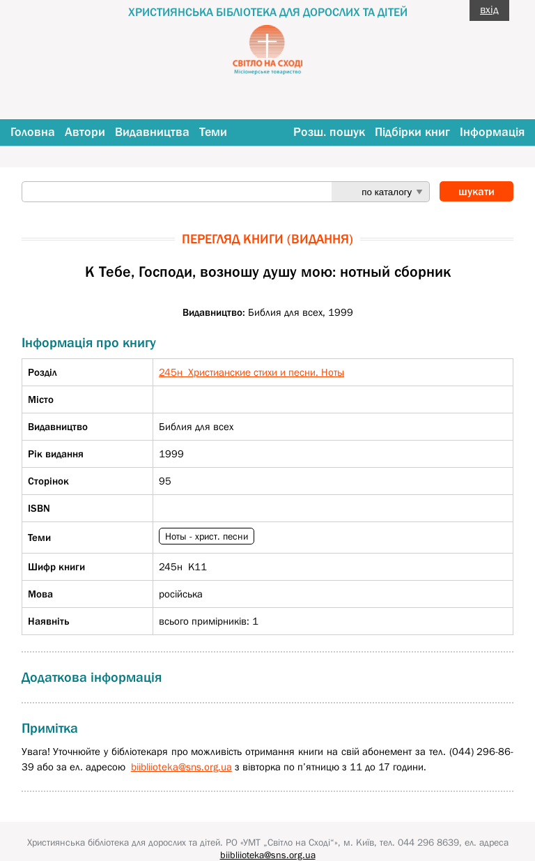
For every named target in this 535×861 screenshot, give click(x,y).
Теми (213, 132)
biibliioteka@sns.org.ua (181, 766)
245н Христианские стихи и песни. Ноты (251, 372)
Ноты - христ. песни (206, 536)
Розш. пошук (329, 132)
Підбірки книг (412, 132)
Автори (85, 132)
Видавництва (152, 132)
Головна (32, 132)
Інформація (492, 132)
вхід (489, 9)
